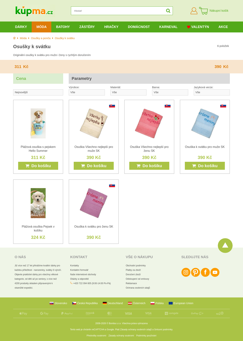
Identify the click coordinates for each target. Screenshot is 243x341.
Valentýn (198, 27)
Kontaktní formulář (79, 270)
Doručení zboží (133, 274)
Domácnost (139, 27)
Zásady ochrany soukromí (121, 335)
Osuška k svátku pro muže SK (205, 146)
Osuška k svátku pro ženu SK (93, 226)
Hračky (111, 27)
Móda (41, 27)
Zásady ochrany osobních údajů (136, 329)
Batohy (63, 27)
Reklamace (131, 283)
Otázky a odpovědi (79, 279)
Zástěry (87, 27)
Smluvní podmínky (163, 329)
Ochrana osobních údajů (138, 288)
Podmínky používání (146, 335)
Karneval (168, 27)
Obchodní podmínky (136, 265)
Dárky (21, 27)
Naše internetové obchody (83, 274)
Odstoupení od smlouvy (137, 279)
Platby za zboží (133, 270)
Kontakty (74, 265)
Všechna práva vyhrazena (135, 323)
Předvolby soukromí (96, 335)
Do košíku (38, 165)
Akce (223, 27)
